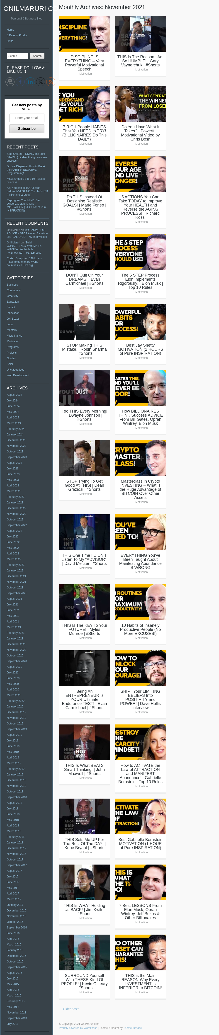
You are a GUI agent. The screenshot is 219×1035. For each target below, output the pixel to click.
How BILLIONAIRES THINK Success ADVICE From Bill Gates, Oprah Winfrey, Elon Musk (140, 417)
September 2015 (17, 967)
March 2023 (14, 491)
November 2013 (16, 1012)
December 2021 (16, 576)
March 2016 (14, 944)
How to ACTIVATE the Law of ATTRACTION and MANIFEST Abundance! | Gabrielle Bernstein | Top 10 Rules (140, 773)
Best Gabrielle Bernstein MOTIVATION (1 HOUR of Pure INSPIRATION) (140, 843)
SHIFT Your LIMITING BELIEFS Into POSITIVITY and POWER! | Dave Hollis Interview (140, 699)
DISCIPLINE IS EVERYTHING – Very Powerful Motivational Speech (84, 63)
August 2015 (14, 972)
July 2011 (12, 1023)
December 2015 (16, 955)
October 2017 (15, 859)
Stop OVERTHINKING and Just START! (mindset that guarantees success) (27, 157)
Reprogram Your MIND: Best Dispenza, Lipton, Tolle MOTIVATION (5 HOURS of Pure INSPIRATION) (27, 205)
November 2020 (16, 649)
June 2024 (13, 406)
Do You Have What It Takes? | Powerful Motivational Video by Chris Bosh (140, 133)
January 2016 (15, 950)
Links (10, 41)
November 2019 (16, 717)
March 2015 (14, 995)
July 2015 (12, 978)
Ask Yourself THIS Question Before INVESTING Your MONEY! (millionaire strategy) (27, 191)
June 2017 (13, 882)
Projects (12, 352)
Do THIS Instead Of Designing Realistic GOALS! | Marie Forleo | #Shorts (84, 203)
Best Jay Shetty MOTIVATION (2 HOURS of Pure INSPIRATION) (140, 349)
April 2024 (13, 417)
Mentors (12, 330)
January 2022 (15, 570)
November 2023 (16, 445)
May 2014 (13, 1006)
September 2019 (17, 729)
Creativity (12, 296)
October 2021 (15, 587)
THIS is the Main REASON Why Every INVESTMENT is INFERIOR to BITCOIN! (140, 981)
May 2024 (13, 411)
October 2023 (15, 451)
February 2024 (15, 428)
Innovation (13, 313)
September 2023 (17, 457)
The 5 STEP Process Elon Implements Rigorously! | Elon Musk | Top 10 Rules (140, 281)
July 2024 (12, 400)
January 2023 (15, 502)
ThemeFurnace (132, 1028)
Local (10, 324)
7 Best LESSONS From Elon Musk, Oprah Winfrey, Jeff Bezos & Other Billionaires (140, 911)
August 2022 (14, 530)
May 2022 (13, 547)
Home (10, 29)
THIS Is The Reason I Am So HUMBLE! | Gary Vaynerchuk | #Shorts (140, 61)
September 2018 (17, 797)
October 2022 (15, 519)
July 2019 (12, 740)
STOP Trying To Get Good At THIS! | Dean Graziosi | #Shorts (84, 485)
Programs (13, 347)
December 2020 (16, 644)
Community (14, 290)
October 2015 (15, 961)
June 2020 (13, 678)
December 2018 (16, 780)
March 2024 (14, 423)
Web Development (18, 375)
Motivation (13, 341)
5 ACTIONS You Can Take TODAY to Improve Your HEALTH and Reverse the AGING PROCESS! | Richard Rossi (140, 207)
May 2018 (13, 819)
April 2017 (13, 893)
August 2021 (14, 598)
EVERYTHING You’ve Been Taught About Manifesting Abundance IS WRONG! (140, 561)
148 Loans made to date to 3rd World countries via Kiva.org (24, 262)
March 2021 (14, 627)
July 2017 (12, 876)
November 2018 (16, 785)
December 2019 (16, 712)
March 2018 (14, 831)
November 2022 (16, 513)
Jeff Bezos (13, 318)
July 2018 (12, 808)
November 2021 (16, 581)
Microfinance (14, 335)
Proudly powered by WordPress (78, 1028)
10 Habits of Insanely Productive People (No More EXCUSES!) (140, 629)
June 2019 (13, 746)
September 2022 (17, 525)
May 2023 (13, 479)
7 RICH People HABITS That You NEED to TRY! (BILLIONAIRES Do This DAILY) (84, 133)
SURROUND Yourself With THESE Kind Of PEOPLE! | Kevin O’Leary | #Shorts (84, 981)
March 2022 (14, 559)
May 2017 (13, 887)
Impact (11, 307)
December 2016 (16, 910)
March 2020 (14, 695)
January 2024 (15, 434)
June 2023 (13, 474)
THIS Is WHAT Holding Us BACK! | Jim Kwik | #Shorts (84, 909)
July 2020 (12, 672)
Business (12, 284)
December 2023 (16, 440)
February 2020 (15, 700)
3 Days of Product (17, 35)
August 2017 (14, 870)
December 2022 (16, 508)
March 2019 (14, 763)
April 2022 (13, 553)
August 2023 (14, 462)
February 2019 (15, 768)
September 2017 (17, 865)
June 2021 (13, 610)
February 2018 (15, 836)
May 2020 (13, 683)
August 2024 (14, 394)
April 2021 (13, 621)
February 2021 (15, 632)
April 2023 (13, 485)
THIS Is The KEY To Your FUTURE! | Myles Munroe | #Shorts (84, 629)
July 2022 (12, 536)
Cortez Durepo (15, 258)
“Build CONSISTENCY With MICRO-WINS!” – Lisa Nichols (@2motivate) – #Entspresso (25, 247)
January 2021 (15, 638)
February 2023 (15, 496)
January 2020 (15, 706)
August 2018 (14, 802)
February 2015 (15, 1001)
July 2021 (12, 604)
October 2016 (15, 921)
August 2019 (14, 734)
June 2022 (13, 542)
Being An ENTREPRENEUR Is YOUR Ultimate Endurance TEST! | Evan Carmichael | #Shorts (84, 699)
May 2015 (13, 984)
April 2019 (13, 757)
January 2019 (15, 774)
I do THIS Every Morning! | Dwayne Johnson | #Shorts (84, 415)
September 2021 (17, 593)
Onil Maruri (13, 242)
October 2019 (15, 723)
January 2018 (15, 842)
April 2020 (13, 689)
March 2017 (14, 899)
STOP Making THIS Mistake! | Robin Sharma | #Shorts (84, 349)
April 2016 (13, 938)
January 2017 (15, 904)
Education (13, 301)
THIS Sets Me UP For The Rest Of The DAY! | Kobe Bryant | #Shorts (84, 843)
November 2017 (16, 853)
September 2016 (17, 927)
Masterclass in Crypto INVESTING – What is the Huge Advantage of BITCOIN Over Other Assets (140, 489)
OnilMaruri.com (33, 8)
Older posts (69, 1009)
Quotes (11, 358)
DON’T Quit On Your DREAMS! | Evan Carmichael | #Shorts (85, 279)
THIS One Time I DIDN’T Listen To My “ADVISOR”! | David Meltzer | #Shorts (84, 559)
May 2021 (13, 615)
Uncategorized (15, 369)
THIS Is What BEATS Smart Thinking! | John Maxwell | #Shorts (84, 769)
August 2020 (14, 666)
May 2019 (13, 751)
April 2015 (13, 989)
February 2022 (15, 564)
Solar (10, 364)
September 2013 (17, 1018)
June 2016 (13, 933)
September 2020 (17, 661)
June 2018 (13, 814)
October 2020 (15, 655)
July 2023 (12, 468)
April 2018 (13, 825)
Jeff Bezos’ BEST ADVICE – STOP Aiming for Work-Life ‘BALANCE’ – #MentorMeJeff (27, 233)
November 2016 (16, 916)
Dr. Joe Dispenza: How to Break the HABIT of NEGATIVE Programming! (26, 170)
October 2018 (15, 791)
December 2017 (16, 848)
